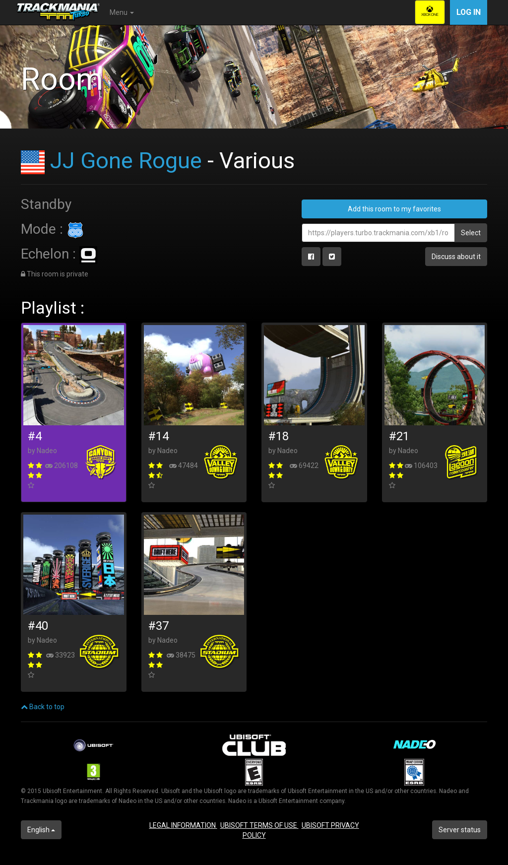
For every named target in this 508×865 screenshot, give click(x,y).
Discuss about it (456, 257)
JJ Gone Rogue (126, 160)
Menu (122, 12)
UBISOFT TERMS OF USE (259, 825)
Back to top (42, 707)
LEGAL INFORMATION (183, 825)
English (41, 830)
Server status (460, 830)
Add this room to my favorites (394, 209)
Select (471, 233)
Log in (468, 12)
